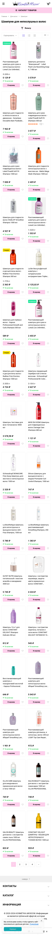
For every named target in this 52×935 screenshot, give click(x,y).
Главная (4, 16)
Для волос (14, 16)
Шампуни (24, 16)
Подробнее (34, 924)
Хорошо (13, 929)
